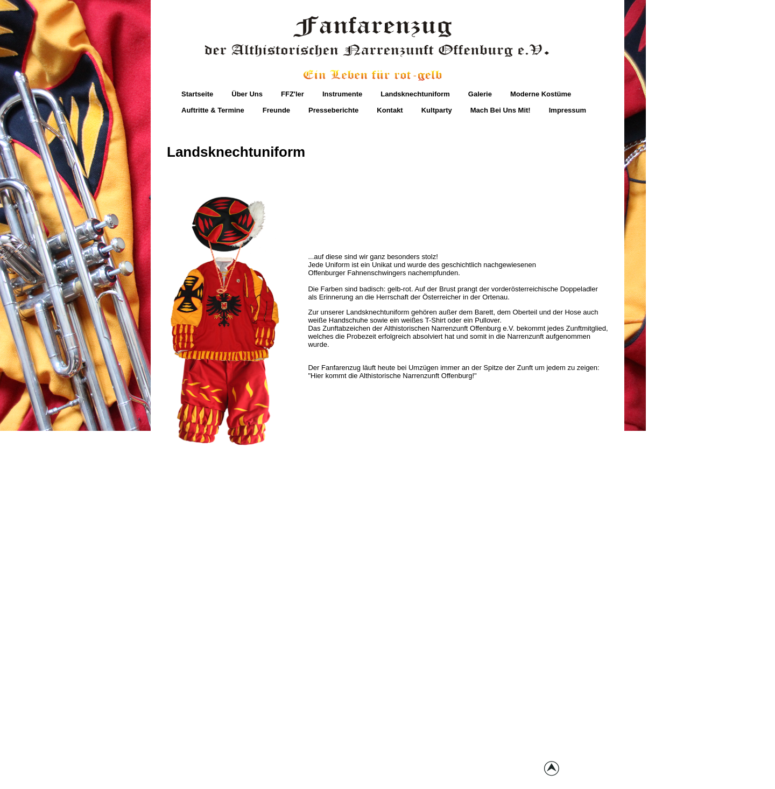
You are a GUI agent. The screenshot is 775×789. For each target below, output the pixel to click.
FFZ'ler (292, 94)
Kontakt (390, 110)
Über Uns (247, 94)
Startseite (197, 94)
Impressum (567, 110)
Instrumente (342, 94)
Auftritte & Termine (212, 110)
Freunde (276, 110)
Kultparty (436, 110)
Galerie (480, 94)
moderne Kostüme (540, 94)
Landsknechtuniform (415, 94)
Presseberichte (333, 110)
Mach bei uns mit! (500, 110)
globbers (429, 771)
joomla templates (474, 771)
